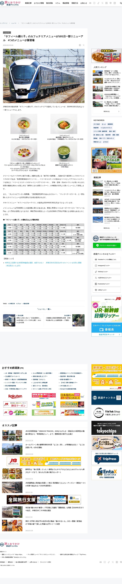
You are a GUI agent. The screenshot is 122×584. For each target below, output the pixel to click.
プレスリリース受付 (45, 562)
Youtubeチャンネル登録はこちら (105, 259)
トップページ (3, 23)
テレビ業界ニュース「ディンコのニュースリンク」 (42, 554)
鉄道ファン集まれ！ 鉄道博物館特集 (16, 379)
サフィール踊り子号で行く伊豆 (42, 389)
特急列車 (96, 127)
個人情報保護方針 (20, 562)
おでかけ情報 (39, 3)
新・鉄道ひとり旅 (98, 135)
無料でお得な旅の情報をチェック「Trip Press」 (73, 554)
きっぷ (104, 124)
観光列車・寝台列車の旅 (67, 376)
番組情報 (66, 3)
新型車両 (110, 124)
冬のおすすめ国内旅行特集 (68, 389)
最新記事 (28, 3)
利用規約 (2, 562)
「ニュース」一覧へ (43, 309)
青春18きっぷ (97, 142)
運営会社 (10, 562)
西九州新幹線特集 (10, 385)
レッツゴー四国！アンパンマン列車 (15, 382)
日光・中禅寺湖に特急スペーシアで (15, 389)
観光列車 (108, 135)
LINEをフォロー (101, 290)
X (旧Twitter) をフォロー (103, 278)
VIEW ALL (107, 111)
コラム (57, 3)
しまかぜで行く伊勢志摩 (40, 382)
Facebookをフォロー (102, 284)
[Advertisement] (61, 14)
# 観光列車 (26, 303)
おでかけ (105, 142)
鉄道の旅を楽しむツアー (40, 376)
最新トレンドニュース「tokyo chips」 (12, 554)
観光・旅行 (112, 131)
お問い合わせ (33, 562)
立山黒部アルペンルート (12, 376)
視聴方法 (74, 3)
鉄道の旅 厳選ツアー (66, 379)
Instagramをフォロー (102, 266)
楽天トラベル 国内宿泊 (40, 385)
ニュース (13, 23)
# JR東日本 (11, 303)
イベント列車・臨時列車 (100, 131)
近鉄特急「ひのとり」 (39, 379)
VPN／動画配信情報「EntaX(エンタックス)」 (14, 557)
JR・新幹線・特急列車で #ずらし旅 (16, 373)
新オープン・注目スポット (106, 138)
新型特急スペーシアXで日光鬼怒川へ (71, 373)
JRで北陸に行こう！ (66, 385)
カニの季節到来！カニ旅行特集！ (43, 373)
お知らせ (83, 3)
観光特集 (49, 3)
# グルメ (18, 303)
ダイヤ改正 (97, 124)
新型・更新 (116, 135)
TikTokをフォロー (101, 272)
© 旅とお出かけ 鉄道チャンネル (7, 565)
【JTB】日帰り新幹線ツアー (68, 382)
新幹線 (95, 138)
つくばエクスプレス (106, 127)
